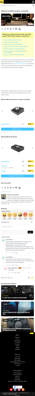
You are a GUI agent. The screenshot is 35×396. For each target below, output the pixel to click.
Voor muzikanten (17, 373)
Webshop (17, 348)
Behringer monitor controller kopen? (13, 44)
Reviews (17, 343)
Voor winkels (17, 359)
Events (17, 345)
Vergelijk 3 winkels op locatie (16, 176)
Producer (17, 336)
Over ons (17, 356)
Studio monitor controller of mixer (12, 40)
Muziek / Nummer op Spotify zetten (17, 380)
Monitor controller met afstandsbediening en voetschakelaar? (15, 51)
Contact (18, 364)
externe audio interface (20, 63)
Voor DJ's (17, 375)
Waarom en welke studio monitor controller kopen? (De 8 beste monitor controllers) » (17, 35)
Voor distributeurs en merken (17, 361)
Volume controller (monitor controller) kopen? (15, 46)
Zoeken (33, 5)
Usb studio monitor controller (11, 42)
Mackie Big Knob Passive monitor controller (15, 99)
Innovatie (17, 341)
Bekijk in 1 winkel (16, 129)
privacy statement (12, 394)
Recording (17, 378)
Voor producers (17, 372)
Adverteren (17, 357)
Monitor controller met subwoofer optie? (14, 49)
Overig (17, 346)
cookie (5, 394)
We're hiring (17, 362)
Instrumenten (17, 340)
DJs (17, 338)
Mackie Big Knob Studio (9, 137)
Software (17, 377)
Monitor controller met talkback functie (14, 54)
